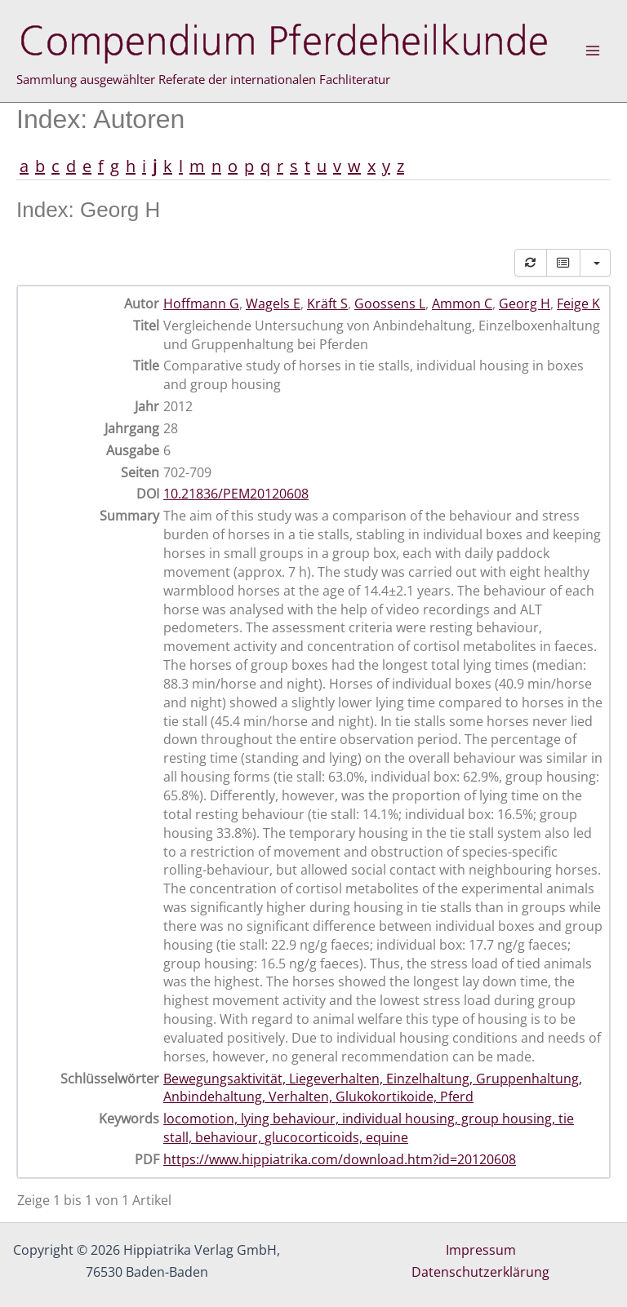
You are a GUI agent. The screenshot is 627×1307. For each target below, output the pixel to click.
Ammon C (462, 303)
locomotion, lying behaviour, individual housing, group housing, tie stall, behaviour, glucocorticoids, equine (368, 1128)
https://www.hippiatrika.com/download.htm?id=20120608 (339, 1159)
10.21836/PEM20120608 (236, 494)
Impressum (481, 1250)
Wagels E (273, 303)
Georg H (524, 303)
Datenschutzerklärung (480, 1272)
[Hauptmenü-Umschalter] (593, 51)
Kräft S (327, 303)
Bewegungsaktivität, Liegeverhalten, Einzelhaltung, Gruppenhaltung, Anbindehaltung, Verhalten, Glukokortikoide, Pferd (372, 1088)
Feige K (578, 303)
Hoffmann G (201, 303)
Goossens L (389, 303)
